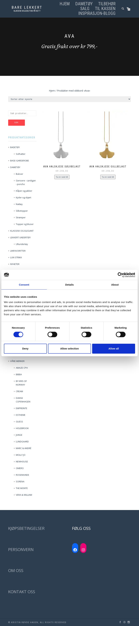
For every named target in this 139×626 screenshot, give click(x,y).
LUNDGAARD (22, 441)
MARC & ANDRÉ (23, 448)
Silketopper (22, 210)
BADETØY (15, 147)
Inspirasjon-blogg (96, 13)
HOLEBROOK (22, 428)
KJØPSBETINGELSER (26, 528)
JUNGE (19, 434)
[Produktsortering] (69, 99)
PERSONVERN (21, 549)
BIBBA (19, 374)
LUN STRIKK (16, 257)
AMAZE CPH (22, 367)
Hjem (65, 4)
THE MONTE (22, 488)
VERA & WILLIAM (24, 494)
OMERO (20, 468)
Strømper (21, 217)
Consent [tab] (24, 284)
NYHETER (14, 264)
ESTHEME (20, 414)
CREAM (19, 391)
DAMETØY (84, 4)
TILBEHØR (106, 4)
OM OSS (15, 570)
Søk (16, 122)
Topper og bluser (25, 224)
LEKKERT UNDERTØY (20, 237)
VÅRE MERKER (17, 361)
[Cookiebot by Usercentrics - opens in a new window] (120, 274)
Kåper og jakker (24, 190)
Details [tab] (69, 284)
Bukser (19, 173)
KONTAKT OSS (21, 591)
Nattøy (19, 204)
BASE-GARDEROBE (19, 160)
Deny (25, 348)
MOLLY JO (20, 454)
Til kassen (105, 8)
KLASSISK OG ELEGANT (22, 230)
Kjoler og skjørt (23, 197)
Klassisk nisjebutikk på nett (27, 11)
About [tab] (115, 284)
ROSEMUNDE (22, 474)
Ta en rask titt (62, 177)
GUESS (19, 421)
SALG (84, 8)
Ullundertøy (22, 244)
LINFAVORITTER (18, 250)
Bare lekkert (27, 7)
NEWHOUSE (22, 461)
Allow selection (69, 348)
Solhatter (20, 153)
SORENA (20, 481)
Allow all (114, 348)
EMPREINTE (21, 408)
